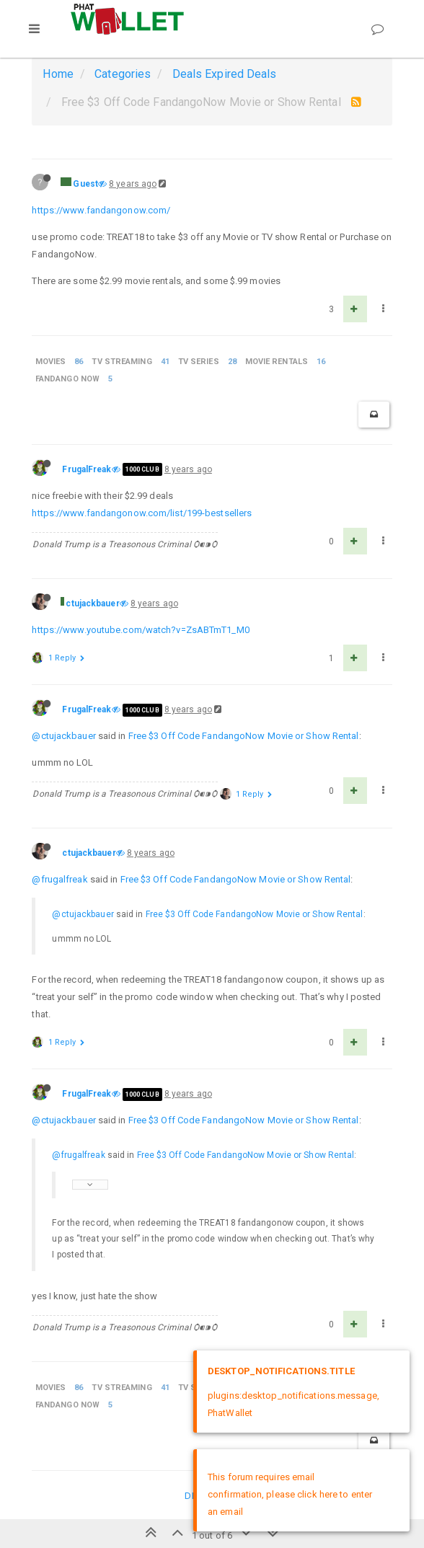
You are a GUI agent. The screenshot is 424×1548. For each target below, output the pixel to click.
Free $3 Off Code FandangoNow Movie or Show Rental (243, 735)
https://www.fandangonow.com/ (101, 210)
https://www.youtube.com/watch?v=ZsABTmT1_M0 (140, 629)
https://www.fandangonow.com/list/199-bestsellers (142, 513)
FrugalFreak (86, 469)
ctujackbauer (92, 603)
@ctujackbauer (63, 735)
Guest (85, 184)
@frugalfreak (59, 879)
